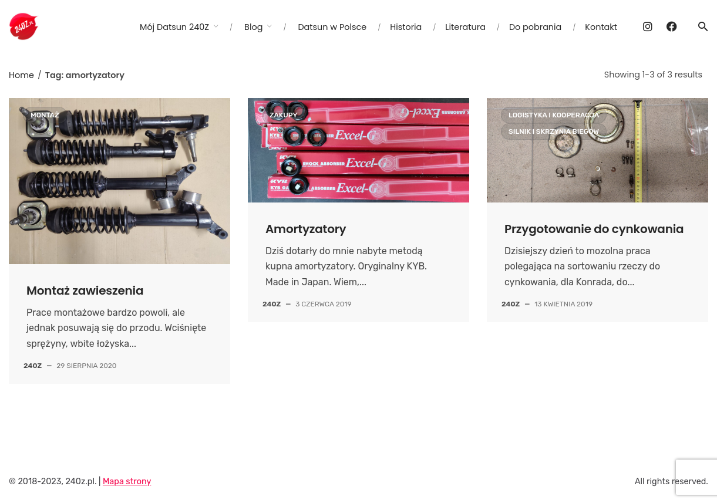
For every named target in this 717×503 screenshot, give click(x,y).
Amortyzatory (305, 229)
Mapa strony (127, 482)
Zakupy (284, 115)
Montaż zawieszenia (84, 290)
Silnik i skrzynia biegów (554, 131)
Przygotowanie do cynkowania (594, 229)
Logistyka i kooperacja (554, 115)
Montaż (45, 115)
